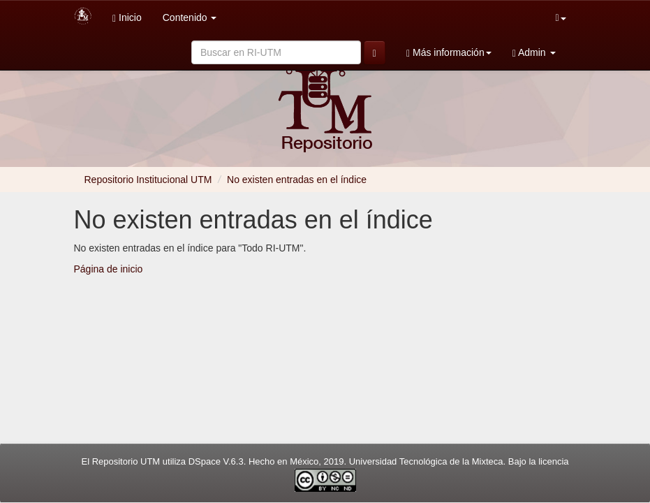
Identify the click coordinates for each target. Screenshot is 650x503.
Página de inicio (108, 269)
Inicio (127, 18)
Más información (449, 53)
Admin (534, 53)
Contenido (190, 17)
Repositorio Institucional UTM (148, 179)
